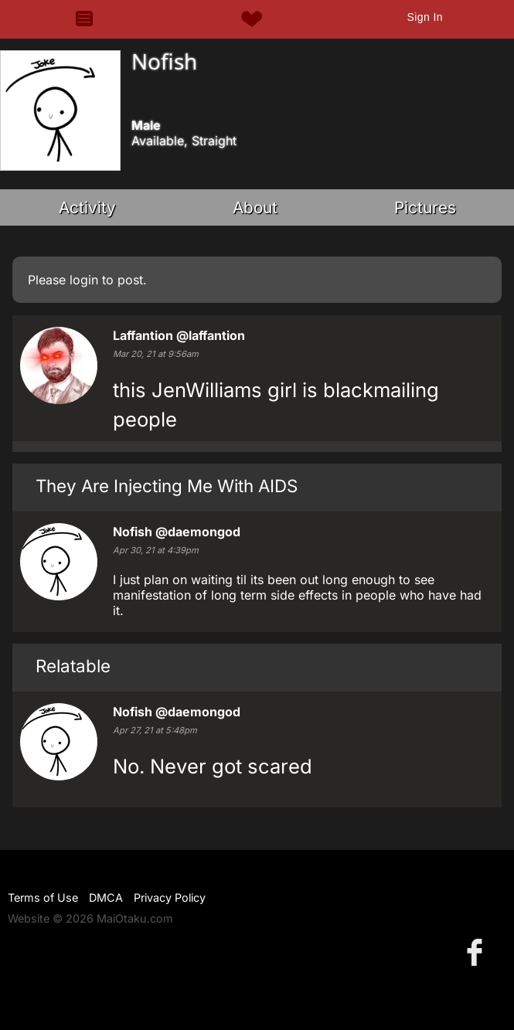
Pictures (425, 207)
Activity (87, 207)
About (255, 207)
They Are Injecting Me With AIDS (167, 485)
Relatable (73, 665)
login (84, 279)
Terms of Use (43, 897)
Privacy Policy (170, 897)
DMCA (106, 897)
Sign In (424, 17)
